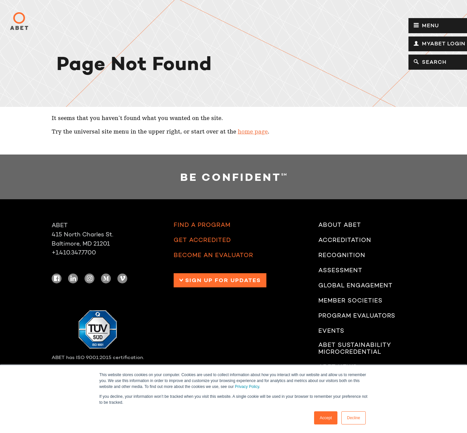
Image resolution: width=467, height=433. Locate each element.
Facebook (56, 278)
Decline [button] (353, 418)
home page (253, 131)
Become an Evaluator (213, 255)
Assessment (340, 270)
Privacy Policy (247, 386)
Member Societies (350, 300)
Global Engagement (355, 285)
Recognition (341, 255)
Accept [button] (326, 418)
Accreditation (344, 240)
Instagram (89, 278)
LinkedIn (73, 278)
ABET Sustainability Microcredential (354, 348)
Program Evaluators (356, 315)
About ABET (339, 225)
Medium (106, 278)
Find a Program (202, 225)
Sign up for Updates (223, 280)
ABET (19, 21)
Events (331, 330)
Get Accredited (202, 240)
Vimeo (122, 278)
